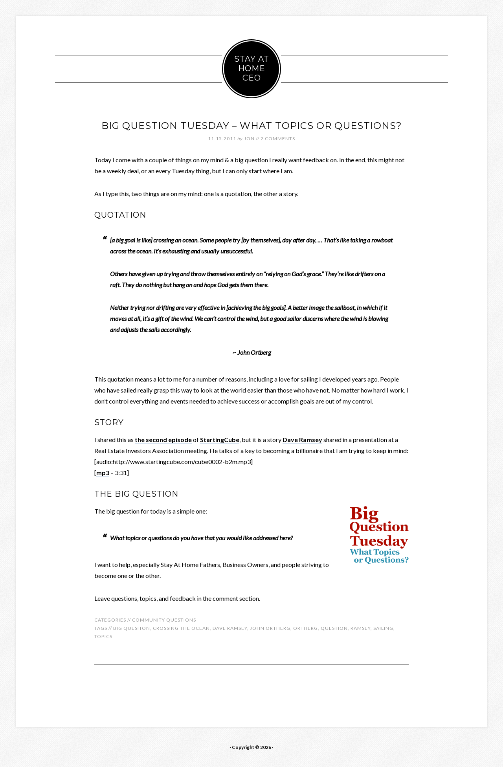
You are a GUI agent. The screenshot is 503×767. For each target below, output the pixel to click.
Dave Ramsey (302, 439)
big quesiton (131, 628)
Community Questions (164, 620)
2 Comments (278, 138)
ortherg (305, 628)
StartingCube (219, 439)
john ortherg (270, 628)
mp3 (102, 472)
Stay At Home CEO (251, 68)
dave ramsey (230, 628)
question (334, 628)
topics (103, 636)
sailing (383, 628)
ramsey (361, 628)
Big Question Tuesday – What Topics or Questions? (251, 125)
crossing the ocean (181, 628)
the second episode (163, 439)
